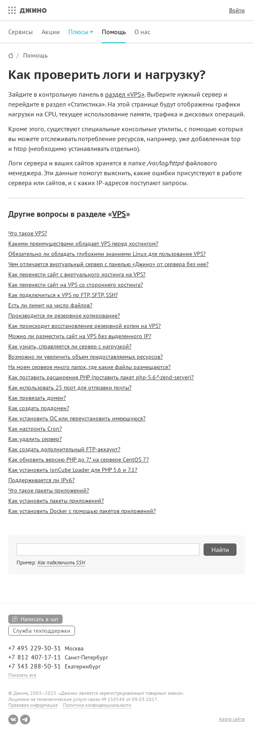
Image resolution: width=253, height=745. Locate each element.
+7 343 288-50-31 (34, 666)
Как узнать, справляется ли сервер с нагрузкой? (69, 346)
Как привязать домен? (37, 398)
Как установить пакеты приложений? (56, 500)
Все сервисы (10, 10)
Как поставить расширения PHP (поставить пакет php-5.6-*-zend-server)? (101, 377)
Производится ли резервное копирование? (64, 315)
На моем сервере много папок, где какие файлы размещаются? (89, 367)
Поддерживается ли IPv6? (41, 480)
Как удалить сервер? (35, 439)
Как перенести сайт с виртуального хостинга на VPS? (76, 274)
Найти (220, 549)
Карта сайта (232, 719)
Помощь (114, 32)
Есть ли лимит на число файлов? (50, 305)
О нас (142, 32)
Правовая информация (33, 705)
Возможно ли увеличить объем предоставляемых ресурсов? (85, 356)
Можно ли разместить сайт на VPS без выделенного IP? (79, 336)
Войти (237, 10)
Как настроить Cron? (35, 428)
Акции (51, 32)
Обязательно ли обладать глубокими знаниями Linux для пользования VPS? (107, 254)
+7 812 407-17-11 (34, 657)
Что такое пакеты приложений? (48, 490)
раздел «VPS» (125, 94)
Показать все (22, 675)
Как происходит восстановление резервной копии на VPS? (84, 326)
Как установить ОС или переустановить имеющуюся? (76, 418)
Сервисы (20, 32)
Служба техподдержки (41, 630)
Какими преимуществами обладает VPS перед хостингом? (83, 243)
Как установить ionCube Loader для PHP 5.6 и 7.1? (72, 469)
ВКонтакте (13, 719)
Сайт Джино (10, 55)
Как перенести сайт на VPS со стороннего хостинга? (75, 284)
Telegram (25, 719)
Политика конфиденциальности (97, 705)
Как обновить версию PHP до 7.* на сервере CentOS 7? (78, 459)
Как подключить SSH (61, 562)
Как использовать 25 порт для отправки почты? (69, 387)
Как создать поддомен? (38, 408)
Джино (33, 10)
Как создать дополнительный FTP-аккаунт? (64, 449)
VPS (119, 214)
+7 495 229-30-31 (34, 648)
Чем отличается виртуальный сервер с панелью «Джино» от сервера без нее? (108, 264)
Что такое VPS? (27, 233)
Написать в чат (40, 619)
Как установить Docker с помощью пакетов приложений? (82, 511)
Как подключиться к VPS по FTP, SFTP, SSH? (63, 295)
